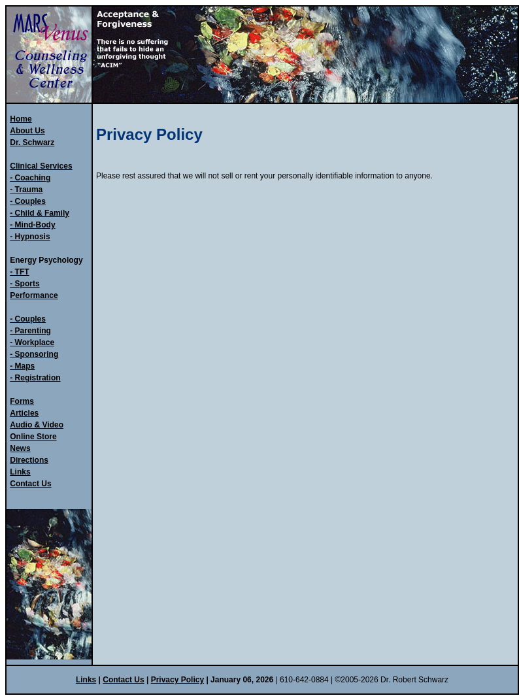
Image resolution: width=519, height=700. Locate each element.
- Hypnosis (30, 236)
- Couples (28, 201)
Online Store (33, 436)
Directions (29, 460)
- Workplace (32, 342)
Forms (22, 401)
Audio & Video (36, 424)
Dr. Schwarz (32, 142)
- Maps (22, 366)
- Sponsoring (34, 354)
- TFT (19, 271)
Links (20, 471)
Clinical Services (41, 166)
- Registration (35, 377)
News (20, 448)
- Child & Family (39, 213)
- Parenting (30, 330)
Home (20, 119)
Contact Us (30, 483)
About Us (27, 130)
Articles (24, 413)
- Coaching (30, 177)
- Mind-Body (32, 224)
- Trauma (26, 189)
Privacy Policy (177, 679)
